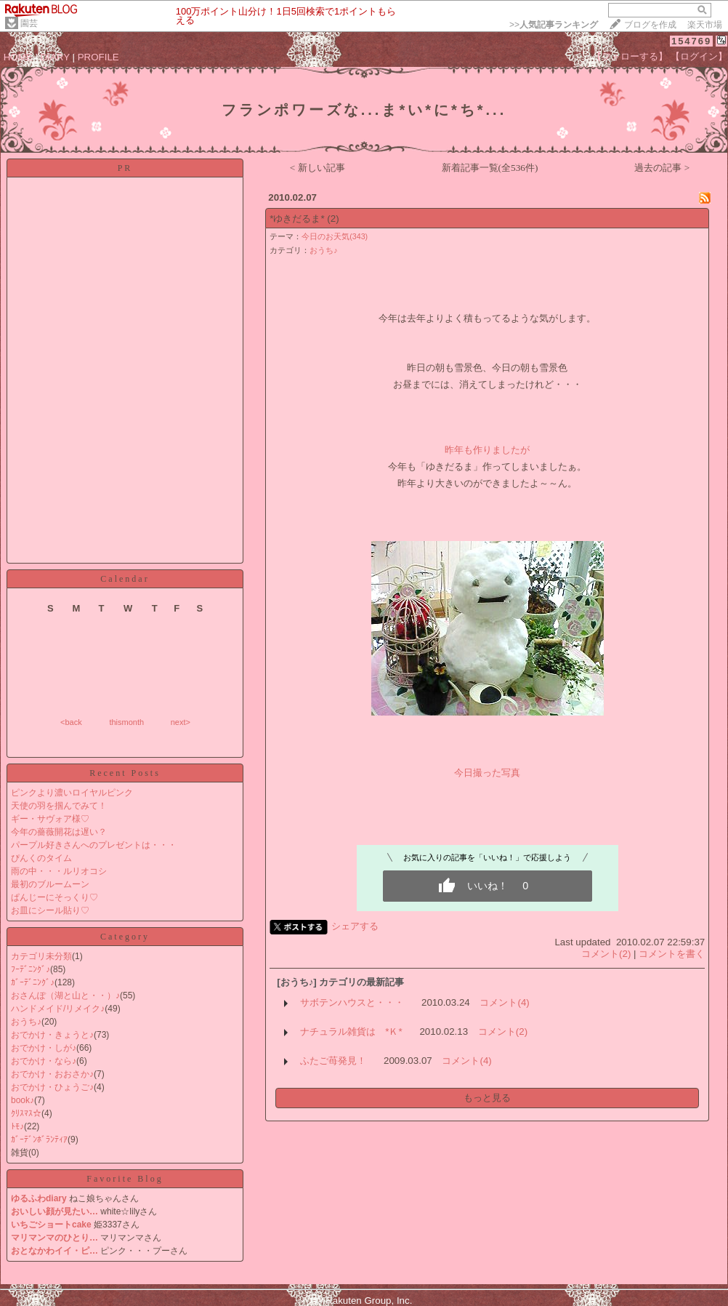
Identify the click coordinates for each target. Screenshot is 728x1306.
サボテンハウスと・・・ (352, 1002)
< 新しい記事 (317, 167)
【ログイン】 (699, 56)
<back (71, 722)
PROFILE (98, 57)
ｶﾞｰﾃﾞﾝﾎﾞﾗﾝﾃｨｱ (39, 1139)
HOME (18, 57)
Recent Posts (125, 773)
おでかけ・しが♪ (43, 1048)
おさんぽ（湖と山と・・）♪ (65, 995)
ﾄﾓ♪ (17, 1126)
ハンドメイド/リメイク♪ (58, 1008)
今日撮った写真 (487, 772)
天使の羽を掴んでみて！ (59, 806)
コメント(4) (504, 1002)
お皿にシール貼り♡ (50, 910)
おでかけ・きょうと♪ (52, 1035)
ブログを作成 (650, 25)
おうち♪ (26, 1022)
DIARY (55, 57)
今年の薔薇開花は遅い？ (59, 832)
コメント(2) (606, 953)
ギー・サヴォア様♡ (50, 819)
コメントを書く (672, 953)
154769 (691, 41)
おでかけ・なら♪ (43, 1061)
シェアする (355, 926)
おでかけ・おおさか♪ (52, 1074)
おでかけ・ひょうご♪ (52, 1087)
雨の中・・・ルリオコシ (59, 871)
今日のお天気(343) (335, 236)
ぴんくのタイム (41, 858)
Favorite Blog (124, 1179)
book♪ (22, 1100)
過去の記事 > (661, 167)
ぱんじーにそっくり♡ (54, 897)
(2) (333, 218)
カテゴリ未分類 (41, 956)
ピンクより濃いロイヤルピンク (72, 793)
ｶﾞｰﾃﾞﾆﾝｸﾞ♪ (32, 982)
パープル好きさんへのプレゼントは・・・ (94, 845)
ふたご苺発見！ (333, 1060)
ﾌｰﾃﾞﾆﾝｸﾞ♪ (30, 969)
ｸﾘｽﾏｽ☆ (26, 1113)
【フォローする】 (630, 56)
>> (553, 25)
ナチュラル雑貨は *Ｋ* (351, 1031)
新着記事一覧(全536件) (490, 167)
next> (180, 722)
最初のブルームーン (50, 884)
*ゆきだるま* (297, 218)
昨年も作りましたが (487, 449)
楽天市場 (704, 25)
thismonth (126, 722)
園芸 (29, 23)
